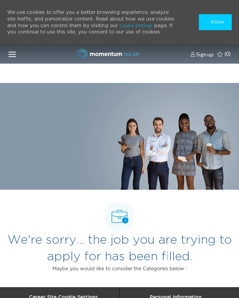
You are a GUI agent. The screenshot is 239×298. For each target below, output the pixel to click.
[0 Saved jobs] (224, 54)
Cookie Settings (136, 25)
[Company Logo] (106, 54)
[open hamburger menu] (12, 54)
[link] (201, 54)
